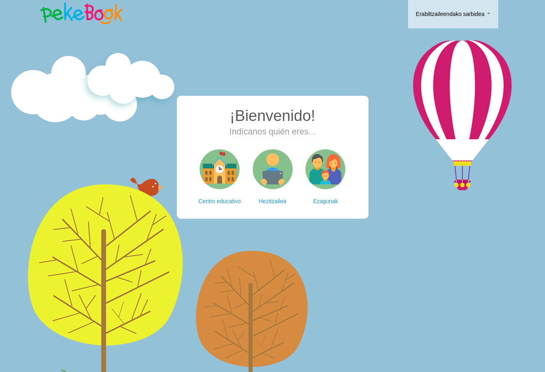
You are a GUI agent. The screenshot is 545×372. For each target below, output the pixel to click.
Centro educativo (219, 176)
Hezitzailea (273, 176)
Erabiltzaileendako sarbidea (453, 14)
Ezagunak (325, 176)
